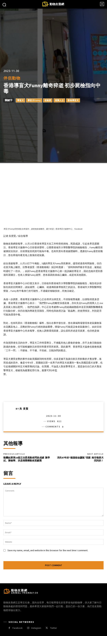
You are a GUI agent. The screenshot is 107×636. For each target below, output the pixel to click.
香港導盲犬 (73, 100)
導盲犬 (20, 100)
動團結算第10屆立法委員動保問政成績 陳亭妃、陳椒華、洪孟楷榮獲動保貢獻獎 (26, 459)
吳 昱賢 (24, 408)
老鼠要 (47, 100)
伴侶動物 (12, 78)
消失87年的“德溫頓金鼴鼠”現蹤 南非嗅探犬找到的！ (80, 459)
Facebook (17, 628)
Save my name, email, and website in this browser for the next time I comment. (48, 550)
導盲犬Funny (34, 100)
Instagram (36, 628)
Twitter (53, 628)
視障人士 (59, 100)
